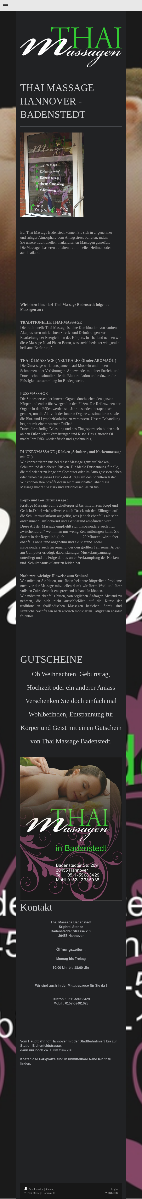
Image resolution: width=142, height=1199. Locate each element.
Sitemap (49, 1189)
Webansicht (111, 1192)
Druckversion (34, 1189)
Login (114, 1188)
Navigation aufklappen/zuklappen (71, 5)
